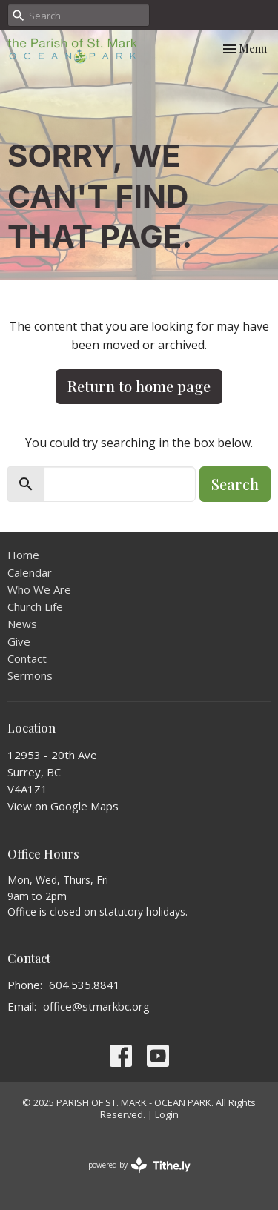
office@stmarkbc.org (96, 1006)
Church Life (35, 606)
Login (167, 1114)
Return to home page (139, 386)
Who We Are (39, 589)
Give (18, 641)
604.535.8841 (84, 984)
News (22, 623)
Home (23, 554)
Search (235, 484)
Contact (27, 658)
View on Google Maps (63, 806)
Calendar (29, 572)
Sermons (30, 675)
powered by (139, 1165)
